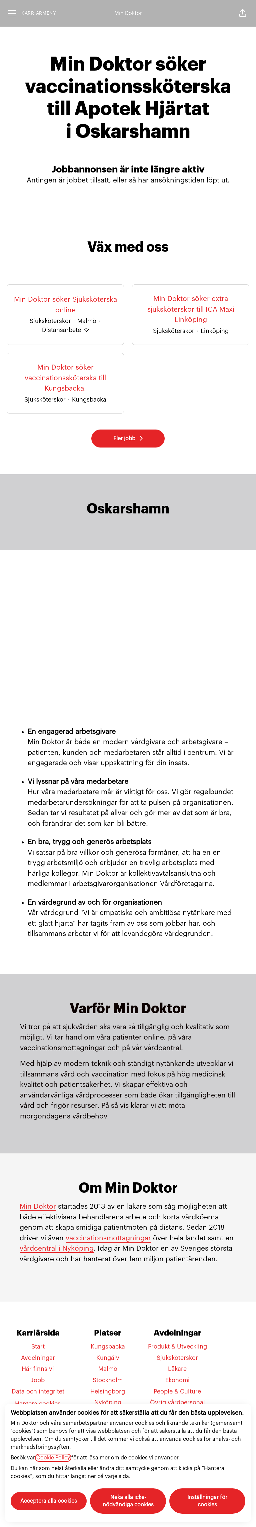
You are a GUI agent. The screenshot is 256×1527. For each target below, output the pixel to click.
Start (38, 1347)
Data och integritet (38, 1391)
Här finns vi (38, 1369)
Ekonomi (177, 1380)
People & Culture (177, 1391)
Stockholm (108, 1380)
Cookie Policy (53, 1457)
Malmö (107, 1369)
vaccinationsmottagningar (108, 1238)
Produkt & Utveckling (177, 1347)
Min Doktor (128, 13)
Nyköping (107, 1402)
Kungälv (107, 1358)
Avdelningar (38, 1358)
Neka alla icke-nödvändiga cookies (128, 1501)
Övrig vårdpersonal (177, 1402)
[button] (242, 13)
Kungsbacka (108, 1347)
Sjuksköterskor (177, 1358)
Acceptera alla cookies (48, 1501)
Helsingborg (107, 1391)
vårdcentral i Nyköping (57, 1248)
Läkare (177, 1369)
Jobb (38, 1380)
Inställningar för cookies (207, 1501)
